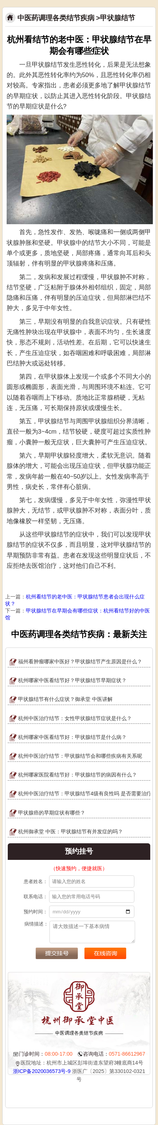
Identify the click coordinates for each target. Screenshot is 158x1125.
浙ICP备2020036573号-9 (42, 1071)
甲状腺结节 (117, 18)
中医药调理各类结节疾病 (56, 18)
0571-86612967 (127, 1054)
